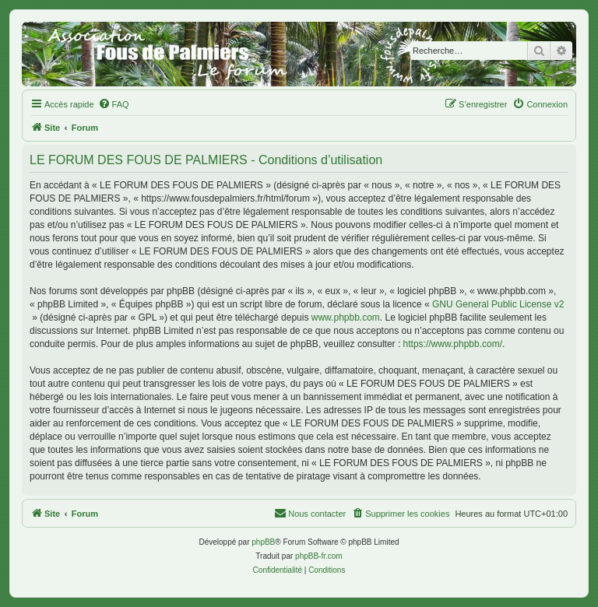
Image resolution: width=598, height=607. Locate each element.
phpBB (263, 542)
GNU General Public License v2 (498, 304)
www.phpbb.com (345, 317)
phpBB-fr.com (319, 556)
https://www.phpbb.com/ (452, 344)
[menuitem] (113, 104)
